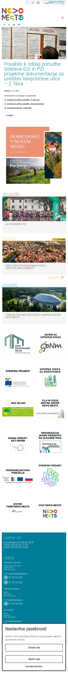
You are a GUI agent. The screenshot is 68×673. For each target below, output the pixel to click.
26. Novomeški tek (16, 224)
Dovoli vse (34, 647)
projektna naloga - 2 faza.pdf (19, 108)
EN (38, 2)
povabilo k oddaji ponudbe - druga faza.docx (25, 104)
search (27, 2)
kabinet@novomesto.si (15, 600)
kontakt (33, 2)
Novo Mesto (18, 14)
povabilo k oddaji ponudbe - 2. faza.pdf (23, 100)
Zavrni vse (34, 659)
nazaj (10, 115)
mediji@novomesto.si (15, 621)
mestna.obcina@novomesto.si (17, 573)
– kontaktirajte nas (54, 3)
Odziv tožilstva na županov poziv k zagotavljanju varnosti (26, 267)
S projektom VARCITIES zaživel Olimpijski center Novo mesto (33, 316)
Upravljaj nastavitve (34, 666)
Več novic (54, 277)
